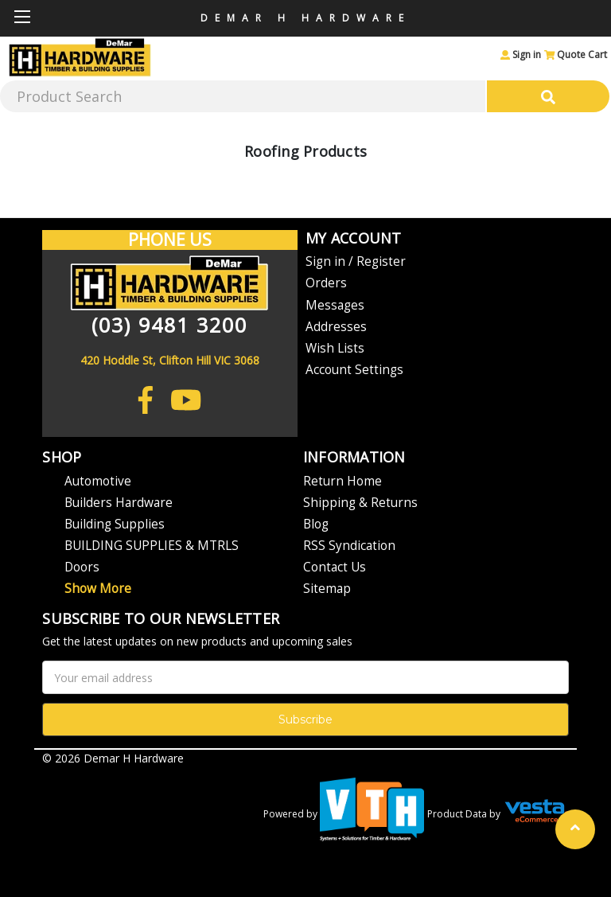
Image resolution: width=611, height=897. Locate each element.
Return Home (342, 481)
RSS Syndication (349, 545)
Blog (316, 524)
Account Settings (354, 369)
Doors (81, 567)
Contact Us (334, 567)
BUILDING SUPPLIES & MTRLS (151, 545)
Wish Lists (335, 348)
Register (381, 261)
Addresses (336, 326)
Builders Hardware (118, 502)
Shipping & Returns (360, 502)
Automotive (97, 481)
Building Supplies (114, 524)
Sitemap (327, 588)
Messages (335, 305)
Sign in (520, 54)
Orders (326, 283)
